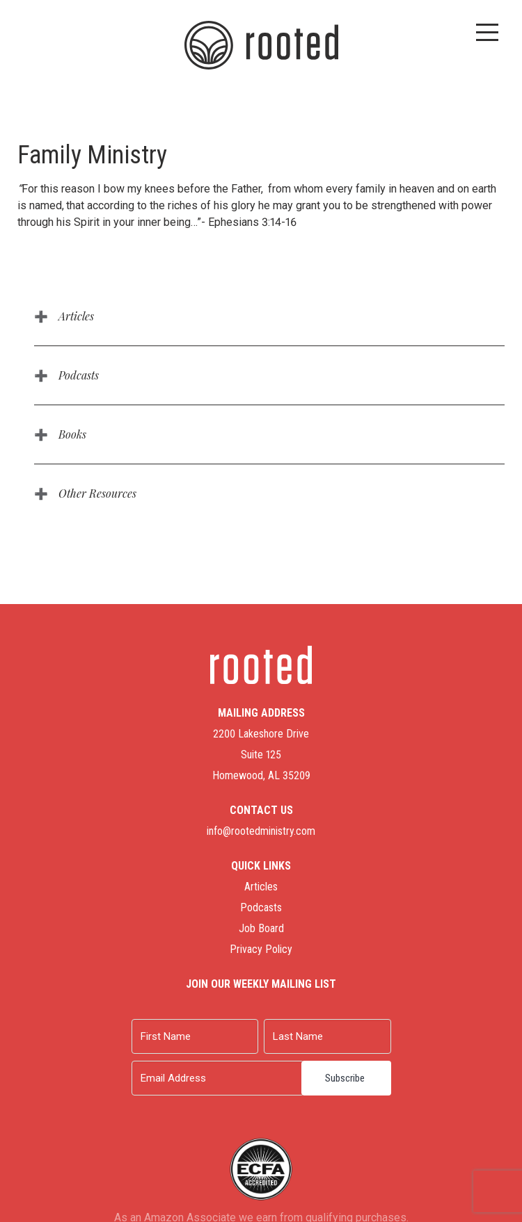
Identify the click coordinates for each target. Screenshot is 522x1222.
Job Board (261, 928)
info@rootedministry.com (261, 831)
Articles (76, 316)
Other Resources (97, 493)
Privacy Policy (261, 949)
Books (72, 434)
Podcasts (78, 375)
